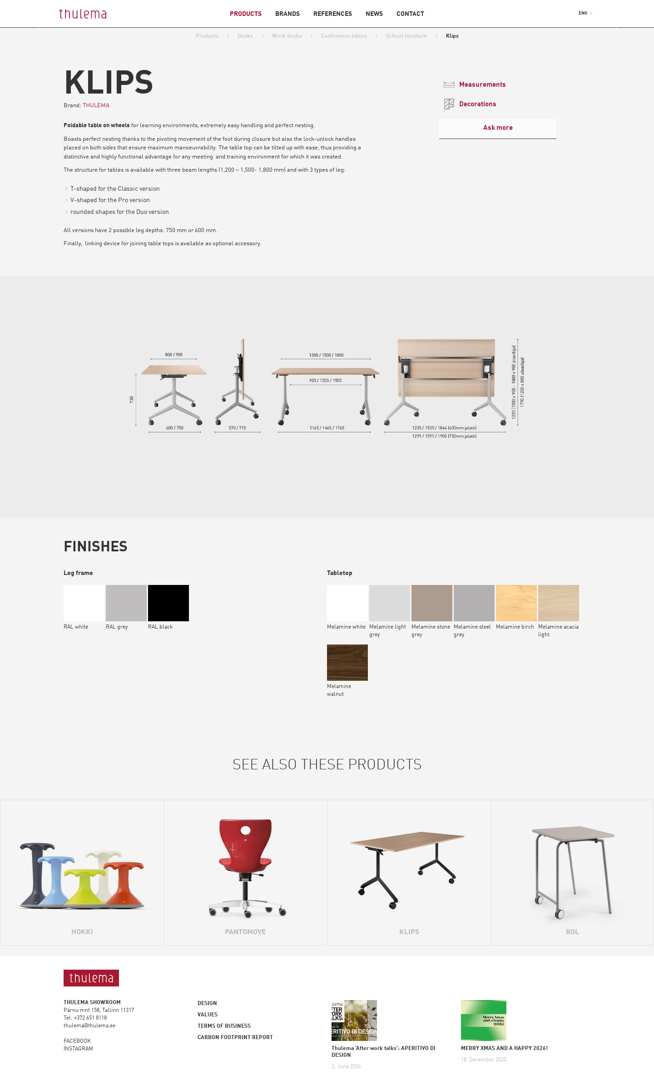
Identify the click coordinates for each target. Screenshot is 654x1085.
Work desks (287, 36)
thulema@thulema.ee (89, 1026)
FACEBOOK (77, 1041)
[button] (585, 13)
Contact (410, 14)
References (332, 14)
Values (208, 1015)
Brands (287, 14)
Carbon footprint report (235, 1037)
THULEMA (96, 106)
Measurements (475, 84)
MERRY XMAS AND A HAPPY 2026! (504, 1048)
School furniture (406, 36)
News (374, 14)
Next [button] (610, 27)
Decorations (470, 104)
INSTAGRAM (78, 1049)
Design (207, 1003)
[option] (327, 383)
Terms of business (224, 1026)
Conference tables (344, 36)
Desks (245, 36)
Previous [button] (44, 27)
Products (246, 14)
